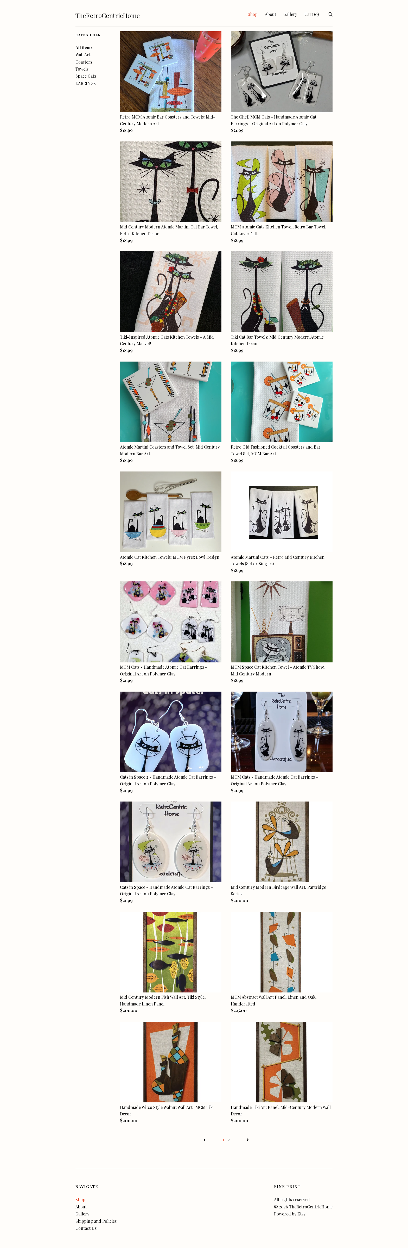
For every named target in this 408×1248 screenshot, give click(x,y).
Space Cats (85, 76)
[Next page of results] (247, 1139)
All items (84, 47)
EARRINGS (85, 83)
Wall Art (83, 54)
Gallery (290, 14)
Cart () (311, 14)
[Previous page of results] (205, 1139)
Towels (81, 69)
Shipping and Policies (96, 1221)
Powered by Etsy (289, 1213)
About (270, 14)
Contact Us (86, 1228)
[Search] (331, 15)
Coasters (83, 62)
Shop (253, 14)
